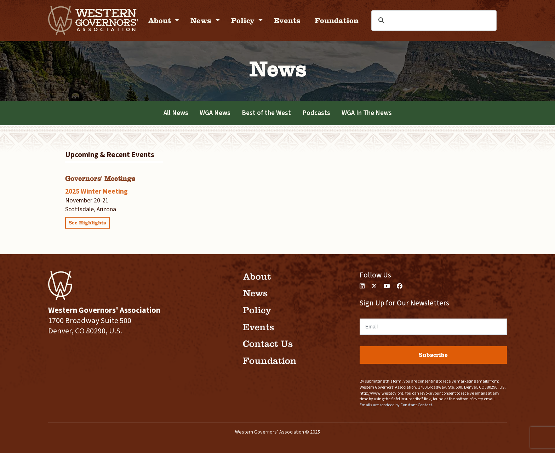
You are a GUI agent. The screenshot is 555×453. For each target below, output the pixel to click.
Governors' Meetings (100, 178)
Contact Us (268, 343)
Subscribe (433, 354)
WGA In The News (367, 113)
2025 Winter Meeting (96, 191)
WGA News (215, 113)
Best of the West (266, 113)
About (160, 20)
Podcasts (316, 113)
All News (176, 113)
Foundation (337, 20)
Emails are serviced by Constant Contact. (396, 405)
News (201, 20)
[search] (418, 20)
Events (287, 20)
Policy (244, 20)
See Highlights (87, 223)
